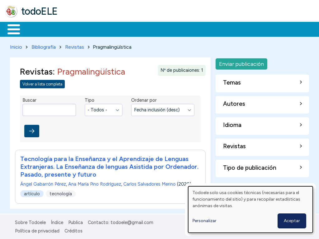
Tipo (89, 99)
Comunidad (227, 28)
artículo (32, 192)
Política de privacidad (37, 229)
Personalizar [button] (205, 220)
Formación (75, 28)
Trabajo (112, 28)
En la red (147, 28)
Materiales (34, 28)
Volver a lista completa (42, 82)
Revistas (74, 46)
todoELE (39, 11)
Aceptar (292, 220)
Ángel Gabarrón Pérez (43, 183)
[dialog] (250, 209)
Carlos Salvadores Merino (149, 183)
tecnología (61, 192)
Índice (57, 221)
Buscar (255, 29)
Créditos (73, 229)
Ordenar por (144, 99)
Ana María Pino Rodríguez (94, 183)
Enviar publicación (241, 62)
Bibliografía (43, 46)
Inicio (10, 29)
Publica (75, 221)
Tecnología (186, 28)
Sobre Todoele (30, 221)
